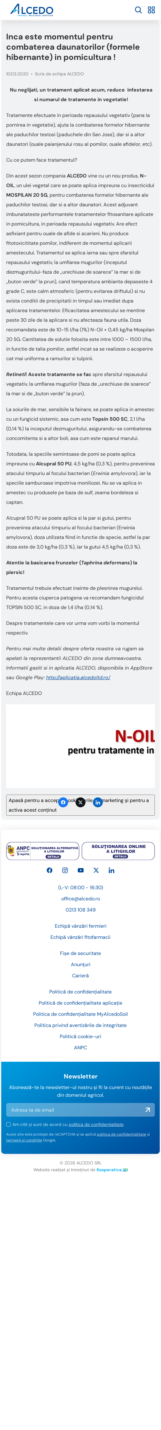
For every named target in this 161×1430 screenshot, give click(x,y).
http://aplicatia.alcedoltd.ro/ (78, 677)
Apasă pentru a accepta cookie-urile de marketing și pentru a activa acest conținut (79, 805)
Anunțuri (80, 992)
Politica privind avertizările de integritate (80, 1053)
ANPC (80, 1075)
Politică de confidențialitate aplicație (80, 1030)
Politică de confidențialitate (80, 1019)
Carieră (80, 1003)
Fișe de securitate (80, 981)
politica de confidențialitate (96, 1152)
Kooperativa (112, 1197)
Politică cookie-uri (80, 1064)
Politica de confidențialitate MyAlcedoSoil (80, 1041)
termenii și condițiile (24, 1167)
